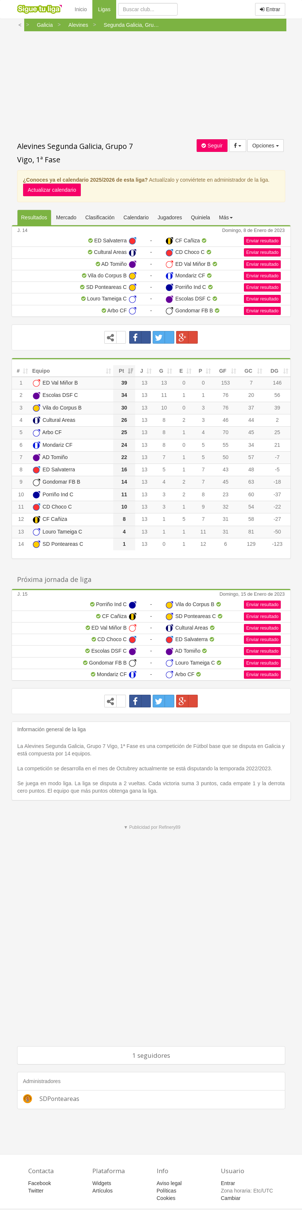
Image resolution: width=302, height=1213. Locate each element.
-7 (277, 457)
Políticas (167, 1191)
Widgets (101, 1183)
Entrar (270, 9)
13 (144, 383)
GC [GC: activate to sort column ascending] (248, 371)
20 (251, 395)
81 (251, 532)
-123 (277, 544)
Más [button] (225, 217)
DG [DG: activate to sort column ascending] (275, 371)
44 (251, 420)
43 (226, 469)
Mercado (66, 217)
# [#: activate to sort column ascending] (18, 371)
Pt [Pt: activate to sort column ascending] (121, 371)
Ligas (107, 8)
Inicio (81, 9)
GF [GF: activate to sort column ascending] (222, 371)
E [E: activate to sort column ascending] (181, 371)
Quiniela (200, 217)
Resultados (34, 217)
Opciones (265, 146)
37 (251, 408)
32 (226, 507)
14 (21, 544)
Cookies (166, 1198)
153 (225, 383)
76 (226, 395)
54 (251, 507)
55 (226, 445)
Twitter (36, 1191)
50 (226, 457)
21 (277, 445)
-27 (277, 519)
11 (164, 395)
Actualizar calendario (52, 190)
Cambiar (231, 1198)
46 (226, 420)
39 (277, 408)
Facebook (39, 1183)
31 (226, 519)
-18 (277, 482)
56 (277, 395)
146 (277, 383)
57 (251, 457)
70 (226, 432)
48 (251, 469)
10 (164, 408)
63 (251, 482)
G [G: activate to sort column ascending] (161, 371)
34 (251, 445)
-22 (277, 507)
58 (251, 519)
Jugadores (170, 217)
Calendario (136, 217)
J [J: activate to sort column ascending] (141, 371)
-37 (277, 494)
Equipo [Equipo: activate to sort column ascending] (41, 371)
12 (21, 519)
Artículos (102, 1191)
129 (251, 544)
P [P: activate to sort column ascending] (200, 371)
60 (251, 494)
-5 (277, 469)
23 (226, 494)
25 (277, 432)
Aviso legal (169, 1183)
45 (251, 432)
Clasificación (100, 217)
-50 (277, 532)
